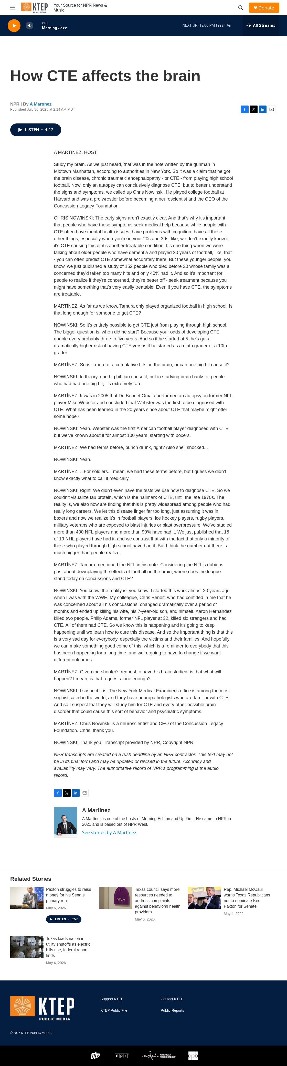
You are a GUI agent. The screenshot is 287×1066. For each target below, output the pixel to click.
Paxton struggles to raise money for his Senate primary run (68, 895)
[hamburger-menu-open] (12, 8)
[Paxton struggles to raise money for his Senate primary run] (27, 898)
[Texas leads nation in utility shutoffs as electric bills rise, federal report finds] (27, 947)
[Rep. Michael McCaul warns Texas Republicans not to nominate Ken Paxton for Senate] (204, 898)
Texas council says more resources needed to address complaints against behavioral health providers (157, 900)
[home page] (34, 8)
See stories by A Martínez (109, 832)
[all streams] (261, 25)
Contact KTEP (172, 999)
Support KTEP (111, 999)
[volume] (29, 26)
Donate (266, 8)
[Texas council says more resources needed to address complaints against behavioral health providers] (115, 898)
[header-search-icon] (241, 7)
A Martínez (40, 104)
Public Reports (172, 1010)
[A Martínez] (65, 822)
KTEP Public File (113, 1010)
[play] (14, 26)
